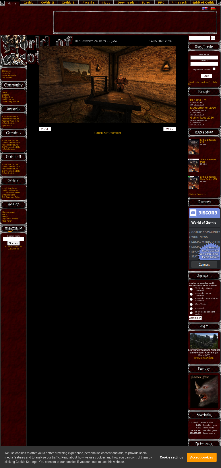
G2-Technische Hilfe (11, 171)
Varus (4, 214)
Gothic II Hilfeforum (11, 166)
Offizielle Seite (8, 123)
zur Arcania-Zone (10, 116)
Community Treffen (10, 101)
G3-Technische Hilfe (11, 147)
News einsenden (9, 75)
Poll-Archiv (7, 78)
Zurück (44, 129)
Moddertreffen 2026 (203, 107)
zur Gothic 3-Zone (10, 140)
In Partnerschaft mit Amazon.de (14, 248)
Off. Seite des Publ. (11, 197)
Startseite (6, 71)
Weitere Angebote (197, 194)
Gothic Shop (7, 97)
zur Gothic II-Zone (10, 164)
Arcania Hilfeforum (10, 119)
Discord (5, 95)
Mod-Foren (7, 221)
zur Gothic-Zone (9, 188)
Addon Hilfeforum (10, 145)
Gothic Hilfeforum (10, 190)
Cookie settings (171, 460)
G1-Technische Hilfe (11, 193)
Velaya (5, 216)
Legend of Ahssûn (10, 219)
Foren (4, 93)
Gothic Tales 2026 (202, 117)
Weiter (169, 129)
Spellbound (7, 125)
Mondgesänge (8, 212)
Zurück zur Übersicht (107, 132)
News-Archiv (8, 73)
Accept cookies (201, 460)
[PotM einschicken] (204, 358)
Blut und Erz (198, 100)
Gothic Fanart (8, 99)
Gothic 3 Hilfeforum (11, 143)
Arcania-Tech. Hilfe (10, 121)
